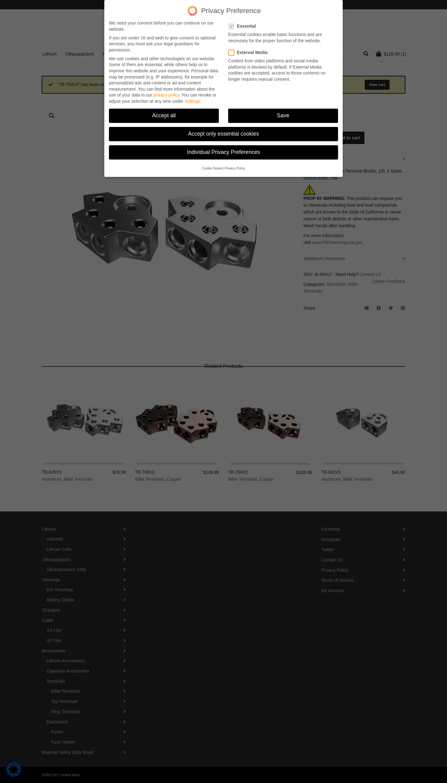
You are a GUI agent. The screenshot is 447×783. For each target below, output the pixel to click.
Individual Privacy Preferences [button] (223, 152)
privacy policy (166, 94)
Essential (244, 26)
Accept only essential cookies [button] (223, 134)
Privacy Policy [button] (235, 168)
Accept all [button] (164, 115)
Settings (193, 101)
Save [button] (283, 115)
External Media (250, 53)
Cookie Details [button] (212, 168)
